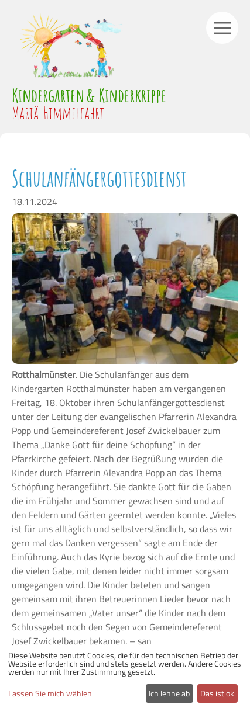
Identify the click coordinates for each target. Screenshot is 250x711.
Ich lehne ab (169, 693)
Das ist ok (217, 693)
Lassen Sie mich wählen (50, 693)
